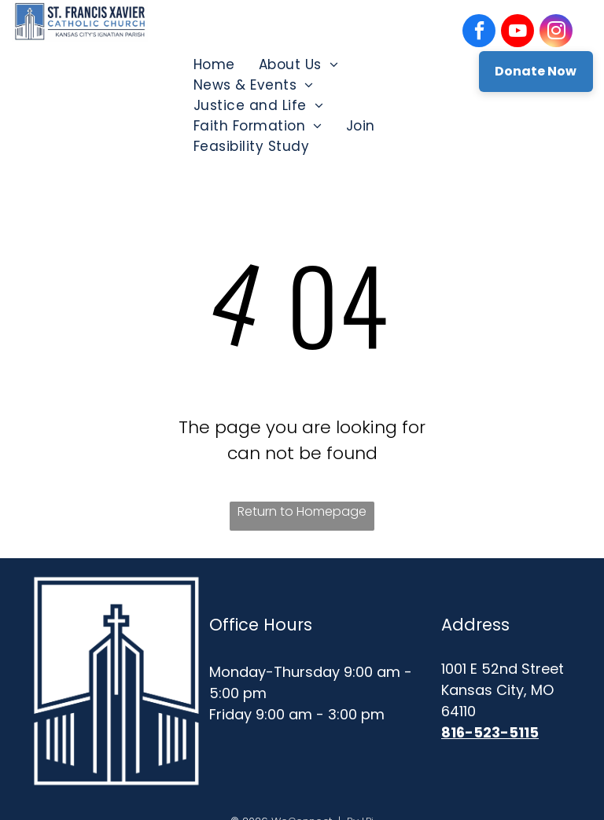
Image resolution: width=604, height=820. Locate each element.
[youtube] (517, 32)
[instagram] (556, 32)
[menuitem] (214, 64)
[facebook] (478, 32)
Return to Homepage (302, 511)
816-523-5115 (490, 732)
